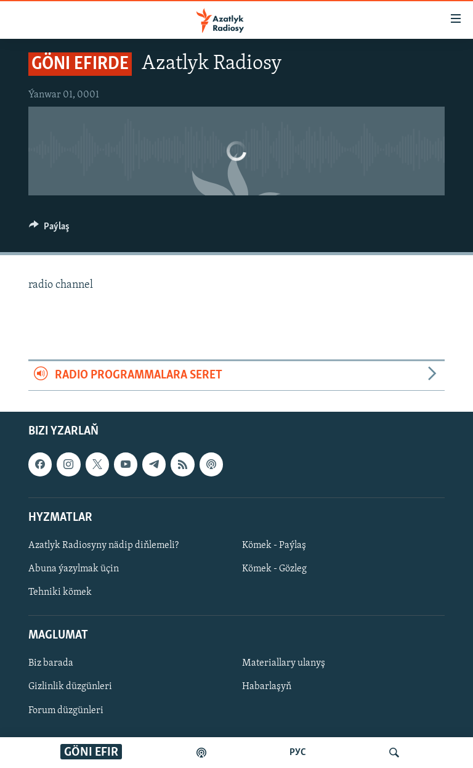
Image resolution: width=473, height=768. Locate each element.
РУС (297, 753)
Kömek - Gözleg (274, 569)
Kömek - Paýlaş (274, 545)
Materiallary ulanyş (283, 663)
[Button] (49, 229)
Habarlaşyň (266, 687)
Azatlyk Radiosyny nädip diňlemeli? (103, 545)
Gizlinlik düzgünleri (70, 687)
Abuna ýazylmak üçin (73, 569)
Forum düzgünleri (65, 710)
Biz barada (50, 663)
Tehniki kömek (60, 592)
